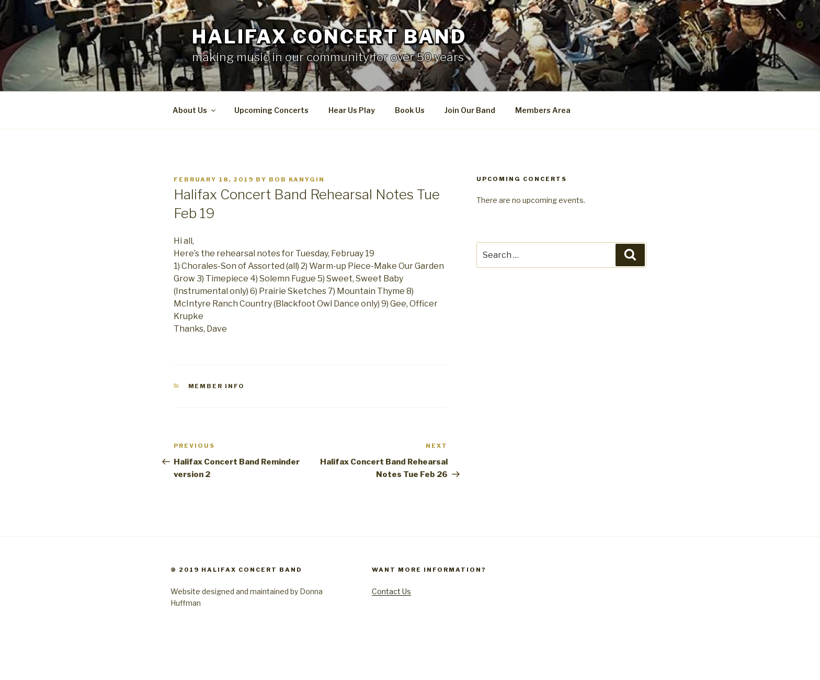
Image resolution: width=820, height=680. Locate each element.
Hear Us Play (351, 110)
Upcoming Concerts (271, 110)
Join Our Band (470, 110)
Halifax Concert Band (329, 36)
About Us (195, 110)
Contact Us (391, 591)
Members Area (543, 110)
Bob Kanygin (297, 179)
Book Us (410, 110)
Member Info (216, 386)
